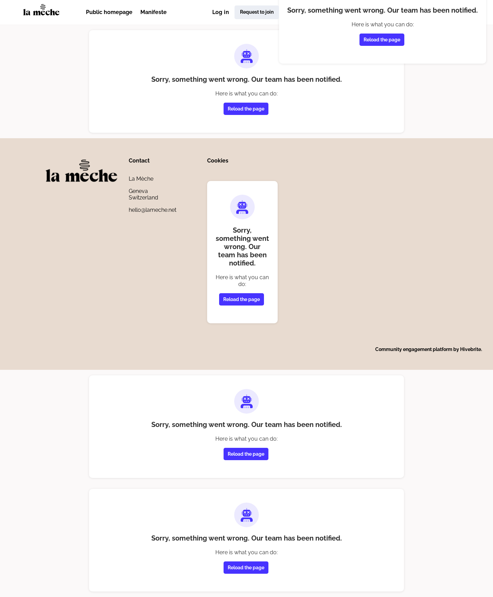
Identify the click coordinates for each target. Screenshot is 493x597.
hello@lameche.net (152, 210)
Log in (220, 12)
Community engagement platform (413, 349)
